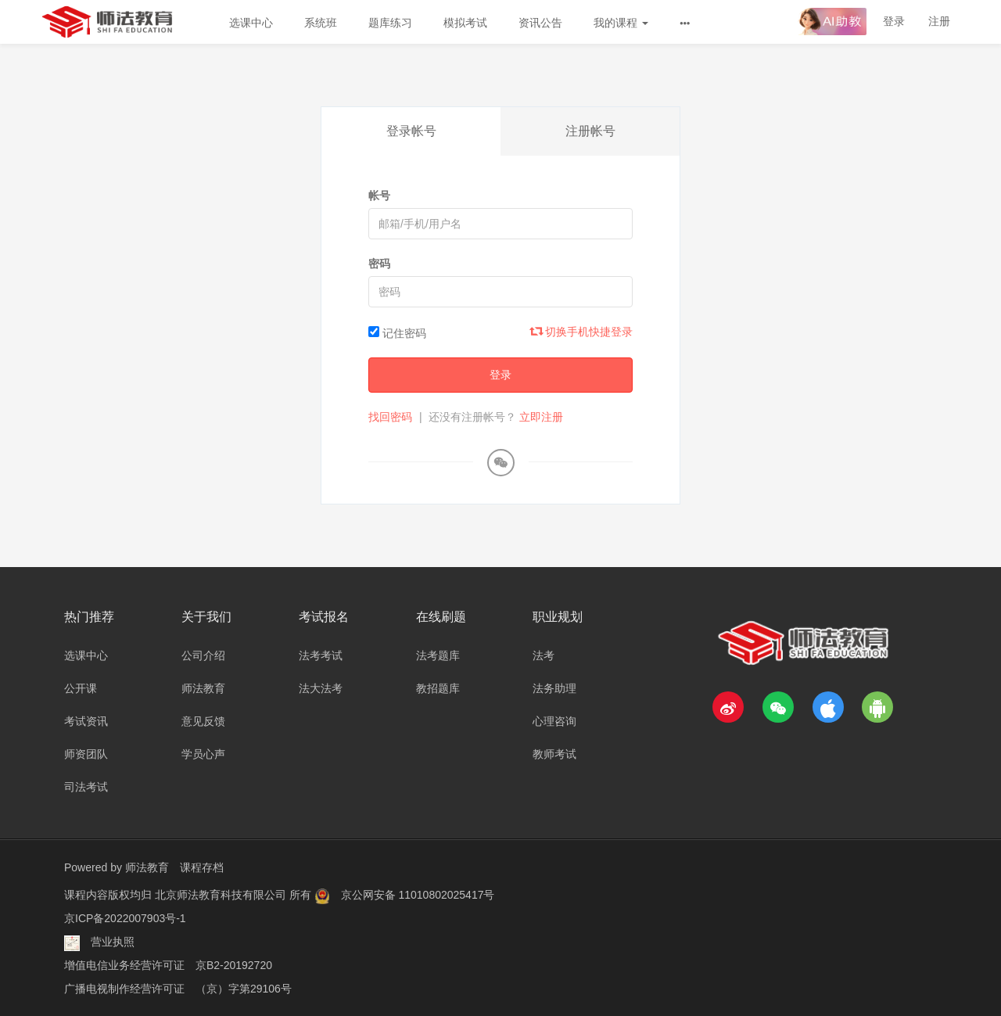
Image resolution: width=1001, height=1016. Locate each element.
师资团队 (86, 754)
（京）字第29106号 (244, 988)
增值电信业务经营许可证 (124, 965)
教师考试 (554, 754)
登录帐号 (411, 131)
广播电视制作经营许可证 (124, 988)
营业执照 (113, 941)
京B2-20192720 (234, 965)
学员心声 (203, 754)
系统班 (320, 22)
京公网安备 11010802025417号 (418, 895)
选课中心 (251, 22)
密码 (379, 263)
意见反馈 (203, 721)
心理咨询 (554, 721)
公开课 (80, 688)
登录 (894, 21)
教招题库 (438, 688)
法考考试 (321, 655)
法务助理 (554, 688)
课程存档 (202, 867)
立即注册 (541, 417)
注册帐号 (590, 131)
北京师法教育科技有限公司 (222, 895)
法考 (543, 655)
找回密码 (390, 417)
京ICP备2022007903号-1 (125, 918)
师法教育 (203, 688)
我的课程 (621, 22)
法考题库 (438, 655)
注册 (939, 21)
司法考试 (86, 787)
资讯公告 (540, 22)
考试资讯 (86, 721)
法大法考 (321, 688)
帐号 (379, 195)
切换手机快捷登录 (582, 331)
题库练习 (390, 22)
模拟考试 (465, 22)
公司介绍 (203, 655)
